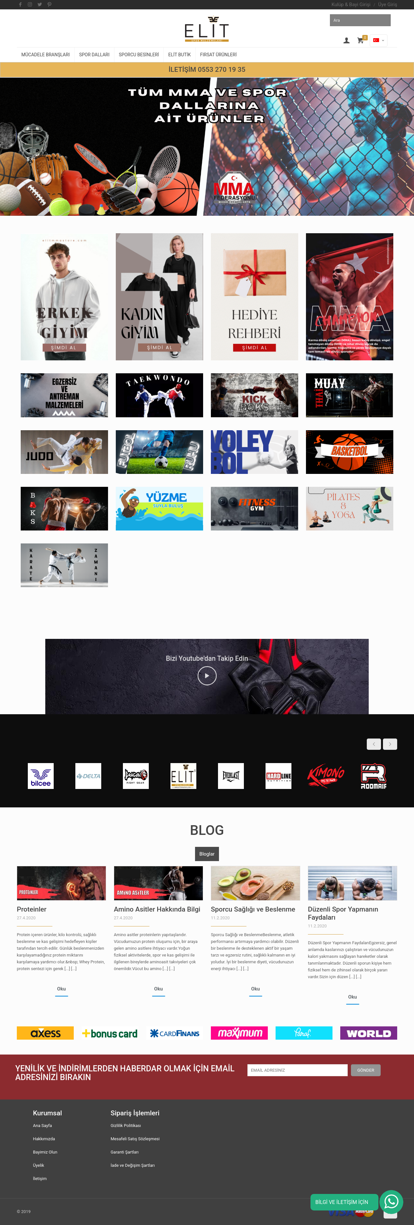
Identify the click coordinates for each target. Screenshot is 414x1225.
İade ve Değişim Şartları (133, 1165)
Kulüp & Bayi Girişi (351, 4)
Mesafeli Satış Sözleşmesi (135, 1138)
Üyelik (38, 1165)
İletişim (40, 1178)
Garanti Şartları (125, 1152)
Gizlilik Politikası (126, 1125)
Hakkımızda (44, 1138)
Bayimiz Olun (45, 1152)
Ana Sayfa (42, 1125)
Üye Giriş (387, 4)
